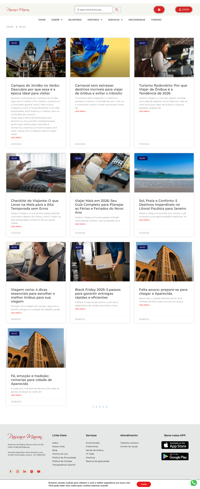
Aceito (144, 484)
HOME (41, 19)
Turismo (156, 19)
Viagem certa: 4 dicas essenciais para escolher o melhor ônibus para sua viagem (33, 295)
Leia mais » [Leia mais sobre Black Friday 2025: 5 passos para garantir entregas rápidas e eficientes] (80, 309)
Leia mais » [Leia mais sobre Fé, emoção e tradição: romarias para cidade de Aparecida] (16, 395)
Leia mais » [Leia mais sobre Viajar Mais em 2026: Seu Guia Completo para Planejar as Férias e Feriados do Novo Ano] (80, 224)
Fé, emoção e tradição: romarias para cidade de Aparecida (31, 380)
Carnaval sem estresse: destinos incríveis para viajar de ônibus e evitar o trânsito (99, 89)
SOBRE (56, 19)
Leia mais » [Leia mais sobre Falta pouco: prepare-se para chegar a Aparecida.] (144, 305)
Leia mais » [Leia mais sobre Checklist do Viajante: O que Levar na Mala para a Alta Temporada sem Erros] (16, 226)
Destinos (95, 19)
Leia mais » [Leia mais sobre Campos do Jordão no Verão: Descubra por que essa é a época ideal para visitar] (16, 137)
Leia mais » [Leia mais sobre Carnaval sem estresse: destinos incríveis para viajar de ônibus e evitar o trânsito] (80, 111)
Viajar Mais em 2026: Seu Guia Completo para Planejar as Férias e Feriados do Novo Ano (99, 207)
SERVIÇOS (115, 19)
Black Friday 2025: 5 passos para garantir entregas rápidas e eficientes (98, 293)
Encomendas (137, 19)
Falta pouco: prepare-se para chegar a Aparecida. (163, 291)
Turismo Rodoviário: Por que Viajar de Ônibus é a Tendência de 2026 (163, 89)
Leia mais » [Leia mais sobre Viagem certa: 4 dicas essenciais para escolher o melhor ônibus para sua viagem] (16, 313)
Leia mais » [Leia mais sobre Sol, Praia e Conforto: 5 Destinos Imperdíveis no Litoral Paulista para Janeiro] (144, 220)
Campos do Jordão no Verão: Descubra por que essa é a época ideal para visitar (35, 89)
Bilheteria (75, 19)
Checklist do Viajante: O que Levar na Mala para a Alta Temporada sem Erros (34, 204)
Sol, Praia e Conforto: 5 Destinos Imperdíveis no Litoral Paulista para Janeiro (162, 204)
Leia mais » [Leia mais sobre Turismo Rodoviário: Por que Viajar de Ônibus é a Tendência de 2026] (144, 111)
